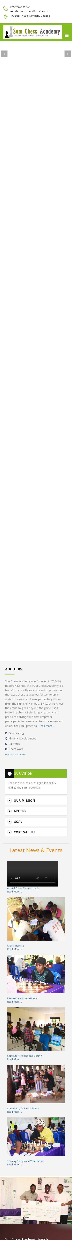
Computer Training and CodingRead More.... (24, 1057)
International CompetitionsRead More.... (22, 1000)
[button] (4, 53)
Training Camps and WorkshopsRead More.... (25, 1162)
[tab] (36, 773)
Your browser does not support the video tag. (32, 874)
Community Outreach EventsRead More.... (23, 1110)
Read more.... (47, 726)
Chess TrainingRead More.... (15, 947)
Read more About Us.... (16, 754)
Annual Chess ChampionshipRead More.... (23, 890)
